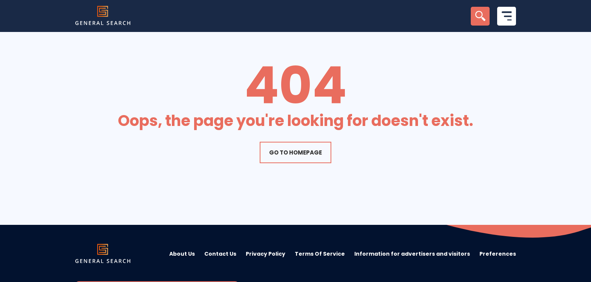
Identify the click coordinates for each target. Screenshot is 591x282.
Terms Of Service (320, 254)
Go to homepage (295, 152)
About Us (182, 254)
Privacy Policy (265, 254)
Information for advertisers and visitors (412, 254)
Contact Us (220, 254)
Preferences (497, 254)
